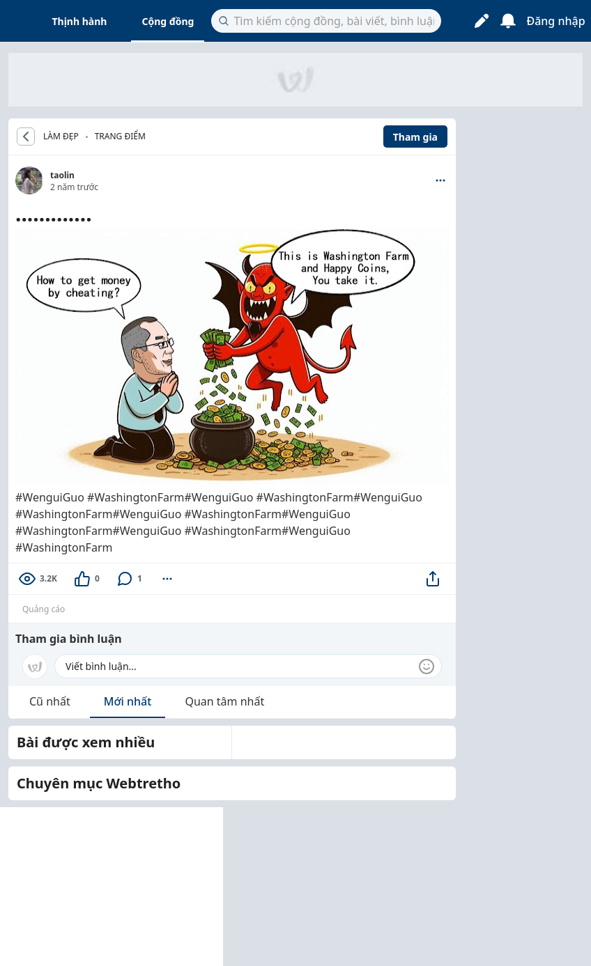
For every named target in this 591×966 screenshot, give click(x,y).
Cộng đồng (167, 21)
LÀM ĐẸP (61, 136)
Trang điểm (120, 136)
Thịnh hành (79, 21)
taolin (62, 175)
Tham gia (415, 136)
